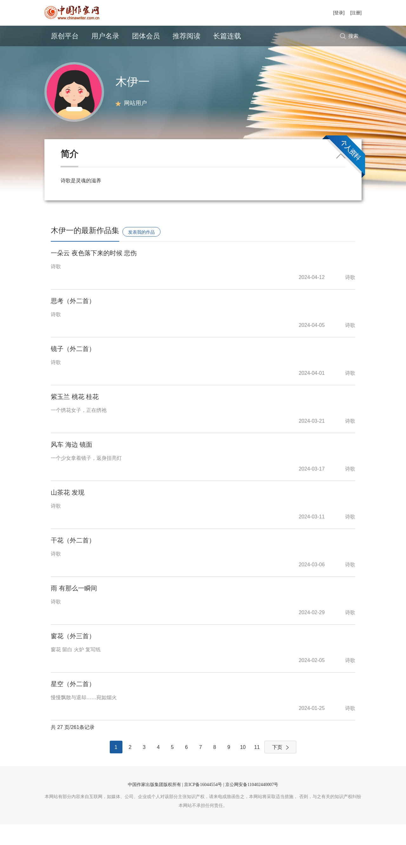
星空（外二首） (73, 704)
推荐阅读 (186, 36)
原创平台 (65, 36)
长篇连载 (227, 36)
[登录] (338, 12)
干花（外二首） (73, 560)
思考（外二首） (73, 321)
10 (243, 767)
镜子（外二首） (73, 369)
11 (257, 767)
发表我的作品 (141, 252)
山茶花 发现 (67, 513)
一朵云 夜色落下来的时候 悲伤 (94, 273)
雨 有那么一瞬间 (74, 608)
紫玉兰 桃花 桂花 (75, 417)
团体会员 (146, 36)
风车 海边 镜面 (71, 465)
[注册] (356, 12)
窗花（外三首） (73, 656)
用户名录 (105, 36)
